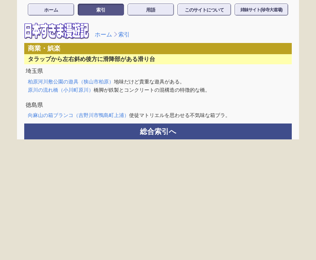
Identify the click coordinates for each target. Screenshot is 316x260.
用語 (150, 10)
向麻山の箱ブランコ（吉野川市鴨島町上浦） (78, 115)
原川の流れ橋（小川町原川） (61, 90)
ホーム (51, 10)
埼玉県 (34, 71)
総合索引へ (158, 131)
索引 (101, 10)
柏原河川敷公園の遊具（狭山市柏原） (71, 81)
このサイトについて (204, 10)
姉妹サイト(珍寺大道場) (261, 9)
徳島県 (34, 105)
